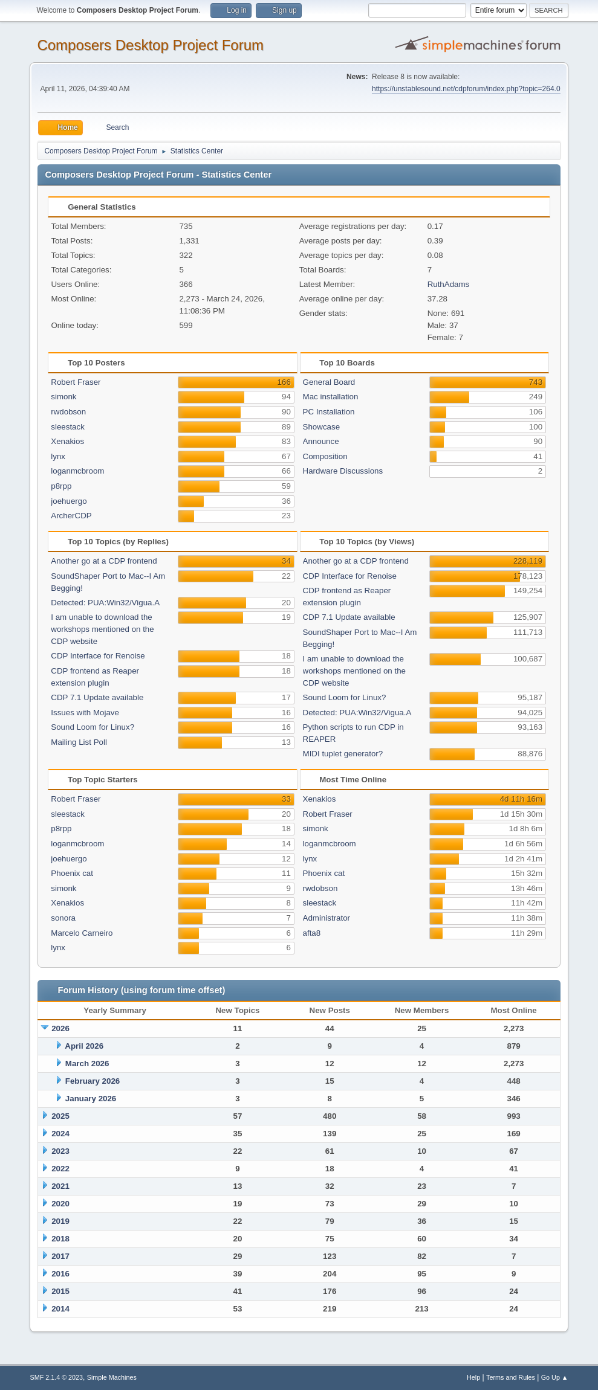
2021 (60, 1186)
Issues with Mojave (85, 712)
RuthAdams (448, 284)
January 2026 (90, 1098)
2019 (60, 1221)
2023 (60, 1151)
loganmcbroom (77, 470)
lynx (58, 456)
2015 (60, 1291)
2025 (60, 1116)
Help (473, 1377)
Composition (325, 456)
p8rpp (61, 486)
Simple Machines (112, 1377)
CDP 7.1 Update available (97, 697)
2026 (60, 1028)
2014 (60, 1308)
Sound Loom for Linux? (92, 727)
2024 (60, 1133)
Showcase (321, 426)
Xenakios (67, 441)
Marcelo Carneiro (81, 933)
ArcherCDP (71, 515)
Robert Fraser (75, 382)
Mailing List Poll (79, 742)
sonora (63, 917)
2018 (60, 1238)
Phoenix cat (72, 873)
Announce (321, 441)
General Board (329, 382)
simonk (63, 396)
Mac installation (331, 396)
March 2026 (87, 1063)
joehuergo (68, 501)
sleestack (68, 426)
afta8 (312, 933)
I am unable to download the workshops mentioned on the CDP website (102, 629)
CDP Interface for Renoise (98, 655)
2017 (60, 1256)
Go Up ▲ (554, 1377)
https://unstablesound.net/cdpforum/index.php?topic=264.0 (466, 89)
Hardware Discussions (343, 470)
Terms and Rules (510, 1377)
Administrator (327, 917)
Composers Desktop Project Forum (150, 45)
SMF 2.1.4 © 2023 (56, 1377)
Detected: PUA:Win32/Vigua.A (105, 602)
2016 (60, 1273)
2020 (60, 1203)
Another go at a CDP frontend (104, 560)
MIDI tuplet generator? (343, 753)
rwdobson (68, 411)
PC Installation (329, 411)
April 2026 (84, 1046)
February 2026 (92, 1081)
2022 (60, 1168)
